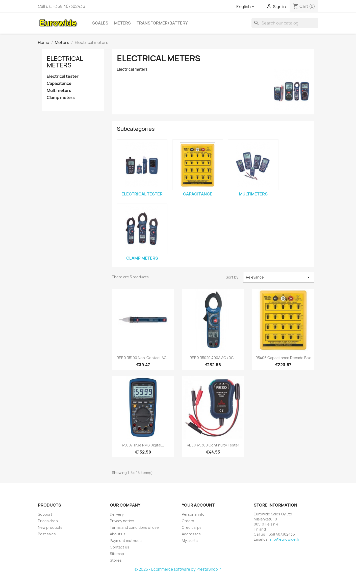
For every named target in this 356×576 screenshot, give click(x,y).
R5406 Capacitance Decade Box (283, 357)
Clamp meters (61, 97)
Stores (116, 560)
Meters (122, 23)
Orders (188, 520)
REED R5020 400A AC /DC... (213, 357)
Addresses (191, 534)
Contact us (119, 547)
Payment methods (126, 540)
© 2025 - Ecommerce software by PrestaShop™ (178, 569)
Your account (198, 505)
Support (45, 514)
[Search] (284, 23)
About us (117, 534)
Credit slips (191, 527)
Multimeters (59, 90)
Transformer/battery (162, 23)
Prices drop (48, 520)
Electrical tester (63, 76)
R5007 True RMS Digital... (143, 445)
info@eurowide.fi (284, 539)
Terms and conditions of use (134, 527)
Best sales (47, 534)
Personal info (193, 514)
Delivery (117, 514)
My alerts (190, 540)
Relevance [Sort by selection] (279, 277)
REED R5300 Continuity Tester (213, 445)
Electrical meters (65, 61)
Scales (100, 23)
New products (50, 527)
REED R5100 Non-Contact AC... (143, 357)
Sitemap (117, 553)
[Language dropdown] (246, 7)
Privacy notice (122, 520)
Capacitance (59, 83)
